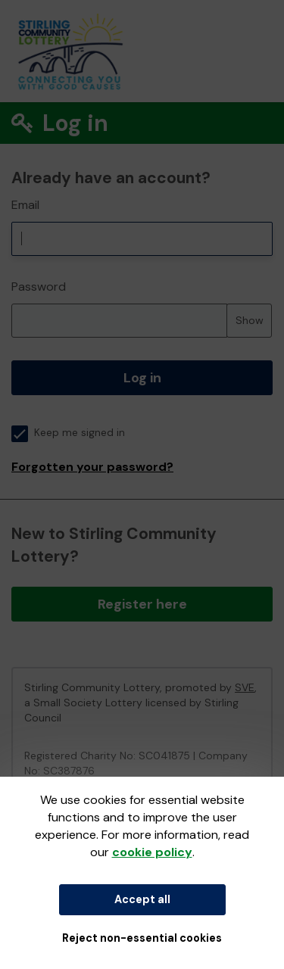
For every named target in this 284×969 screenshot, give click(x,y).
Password (38, 286)
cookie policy (152, 852)
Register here (142, 604)
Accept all (142, 899)
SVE (244, 687)
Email (25, 205)
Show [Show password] (250, 320)
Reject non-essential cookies (142, 938)
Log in (142, 378)
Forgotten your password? (92, 467)
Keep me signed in (68, 432)
